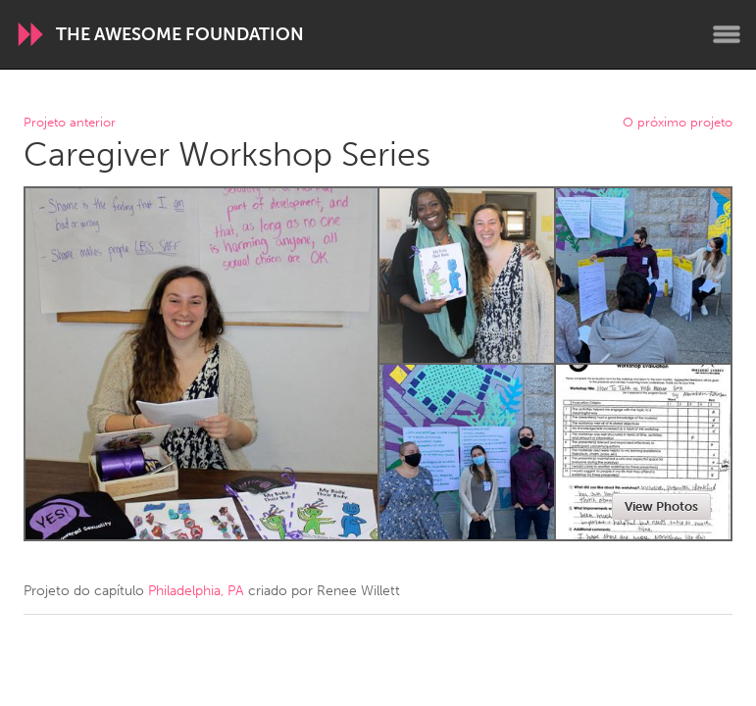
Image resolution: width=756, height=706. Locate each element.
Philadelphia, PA (196, 590)
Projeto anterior (70, 123)
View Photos (661, 506)
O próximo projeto (677, 123)
